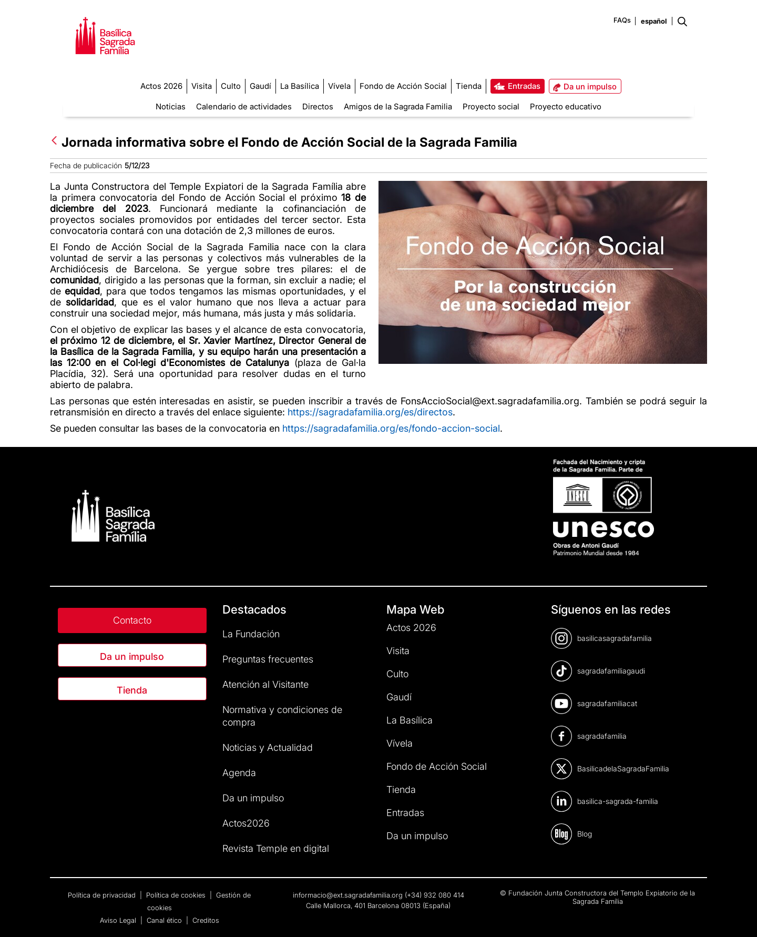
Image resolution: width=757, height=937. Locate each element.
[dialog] (737, 916)
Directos (317, 106)
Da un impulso (132, 656)
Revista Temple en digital (275, 848)
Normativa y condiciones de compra (282, 716)
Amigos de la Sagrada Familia (398, 106)
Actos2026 (246, 823)
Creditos (205, 920)
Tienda (132, 690)
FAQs (622, 20)
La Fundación (251, 633)
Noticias (171, 106)
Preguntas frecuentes (267, 659)
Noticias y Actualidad (267, 747)
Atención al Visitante (265, 684)
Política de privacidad (103, 895)
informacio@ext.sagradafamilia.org (348, 895)
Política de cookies (177, 895)
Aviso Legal (119, 920)
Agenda (239, 772)
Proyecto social (491, 106)
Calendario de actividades (244, 106)
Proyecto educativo (565, 106)
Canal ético (165, 920)
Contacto (132, 620)
